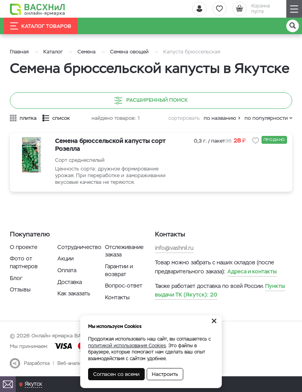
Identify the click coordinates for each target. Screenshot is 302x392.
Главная (19, 51)
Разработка (37, 363)
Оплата (66, 270)
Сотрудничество (79, 247)
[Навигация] (294, 9)
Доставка (69, 282)
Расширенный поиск (151, 100)
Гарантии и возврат (119, 270)
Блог (16, 278)
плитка (28, 118)
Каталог (53, 51)
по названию (220, 118)
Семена (86, 51)
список (61, 118)
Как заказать (73, 293)
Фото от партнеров (24, 262)
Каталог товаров (40, 25)
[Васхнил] (37, 9)
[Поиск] (292, 26)
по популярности (266, 118)
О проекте (23, 247)
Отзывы (20, 289)
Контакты (117, 297)
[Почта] (8, 384)
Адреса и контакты (252, 271)
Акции (65, 258)
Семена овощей (129, 51)
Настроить (165, 374)
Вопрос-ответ (123, 285)
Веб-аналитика (74, 363)
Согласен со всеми (116, 374)
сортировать (184, 118)
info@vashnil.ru (174, 247)
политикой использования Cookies (127, 346)
